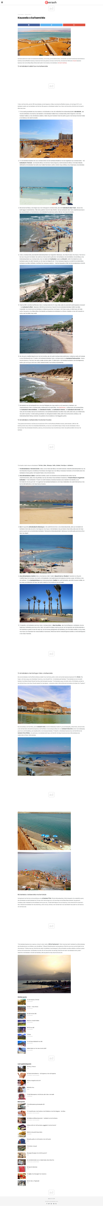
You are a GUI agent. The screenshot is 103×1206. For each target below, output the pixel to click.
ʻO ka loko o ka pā (32, 1146)
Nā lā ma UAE (30, 1027)
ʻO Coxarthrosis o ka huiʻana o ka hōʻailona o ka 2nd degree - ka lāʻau (46, 1111)
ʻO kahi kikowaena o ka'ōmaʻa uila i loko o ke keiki (40, 1094)
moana (74, 60)
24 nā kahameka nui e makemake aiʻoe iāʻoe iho (40, 1160)
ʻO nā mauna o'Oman (33, 999)
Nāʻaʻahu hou (30, 1087)
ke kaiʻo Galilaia (62, 63)
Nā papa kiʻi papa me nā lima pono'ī (37, 1153)
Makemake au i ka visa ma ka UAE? (36, 1048)
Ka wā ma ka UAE (31, 1013)
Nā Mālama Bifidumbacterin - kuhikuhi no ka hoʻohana (42, 1118)
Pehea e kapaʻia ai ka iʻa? (34, 1080)
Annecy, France (31, 1066)
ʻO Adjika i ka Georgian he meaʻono (36, 1174)
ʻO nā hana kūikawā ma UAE (34, 1041)
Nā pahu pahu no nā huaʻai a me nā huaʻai (39, 1139)
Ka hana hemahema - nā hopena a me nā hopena (41, 1073)
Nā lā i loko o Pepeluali (33, 1181)
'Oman (29, 1034)
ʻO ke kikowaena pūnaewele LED (36, 1104)
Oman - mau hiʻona (32, 1006)
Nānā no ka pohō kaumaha (34, 1132)
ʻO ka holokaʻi (21, 14)
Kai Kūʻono (62, 407)
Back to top (51, 1198)
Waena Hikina (28, 14)
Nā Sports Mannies (32, 1167)
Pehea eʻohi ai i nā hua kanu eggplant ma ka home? (41, 1125)
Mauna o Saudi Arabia (33, 1020)
